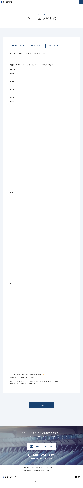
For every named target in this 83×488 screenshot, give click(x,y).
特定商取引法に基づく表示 (41, 470)
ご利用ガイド (51, 467)
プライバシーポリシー (38, 467)
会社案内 (26, 467)
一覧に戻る (41, 405)
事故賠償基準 (28, 470)
